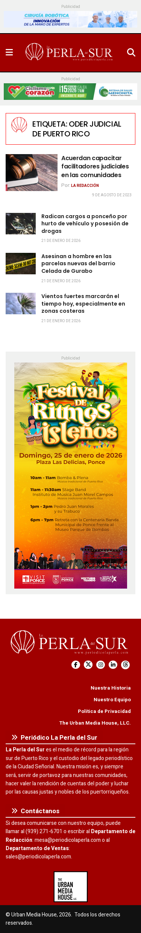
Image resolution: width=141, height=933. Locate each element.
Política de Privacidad (104, 711)
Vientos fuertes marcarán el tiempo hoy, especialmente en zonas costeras (83, 303)
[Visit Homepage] (70, 52)
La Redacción (85, 185)
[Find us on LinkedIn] (113, 665)
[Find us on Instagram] (100, 665)
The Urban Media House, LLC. (95, 723)
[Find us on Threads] (125, 665)
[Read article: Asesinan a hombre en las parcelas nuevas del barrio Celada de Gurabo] (21, 263)
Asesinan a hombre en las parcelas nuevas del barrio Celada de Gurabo (78, 263)
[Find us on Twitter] (88, 665)
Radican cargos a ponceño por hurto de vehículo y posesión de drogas (85, 224)
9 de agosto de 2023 (112, 195)
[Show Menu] (9, 52)
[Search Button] (131, 52)
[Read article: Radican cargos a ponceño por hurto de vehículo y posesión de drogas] (21, 223)
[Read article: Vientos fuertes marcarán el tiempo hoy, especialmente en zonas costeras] (21, 303)
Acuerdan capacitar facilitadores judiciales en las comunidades (95, 166)
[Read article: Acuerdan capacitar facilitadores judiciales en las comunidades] (32, 172)
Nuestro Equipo (112, 699)
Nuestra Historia (111, 687)
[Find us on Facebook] (75, 665)
